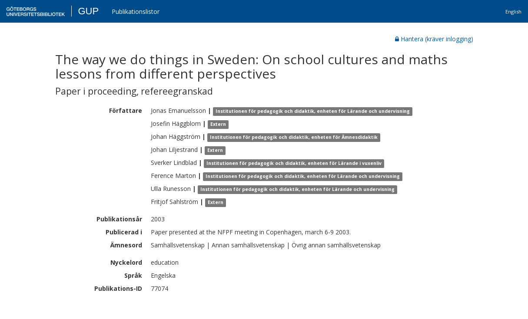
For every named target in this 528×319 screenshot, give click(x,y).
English (513, 11)
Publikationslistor (135, 11)
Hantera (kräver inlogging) (434, 39)
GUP (88, 11)
